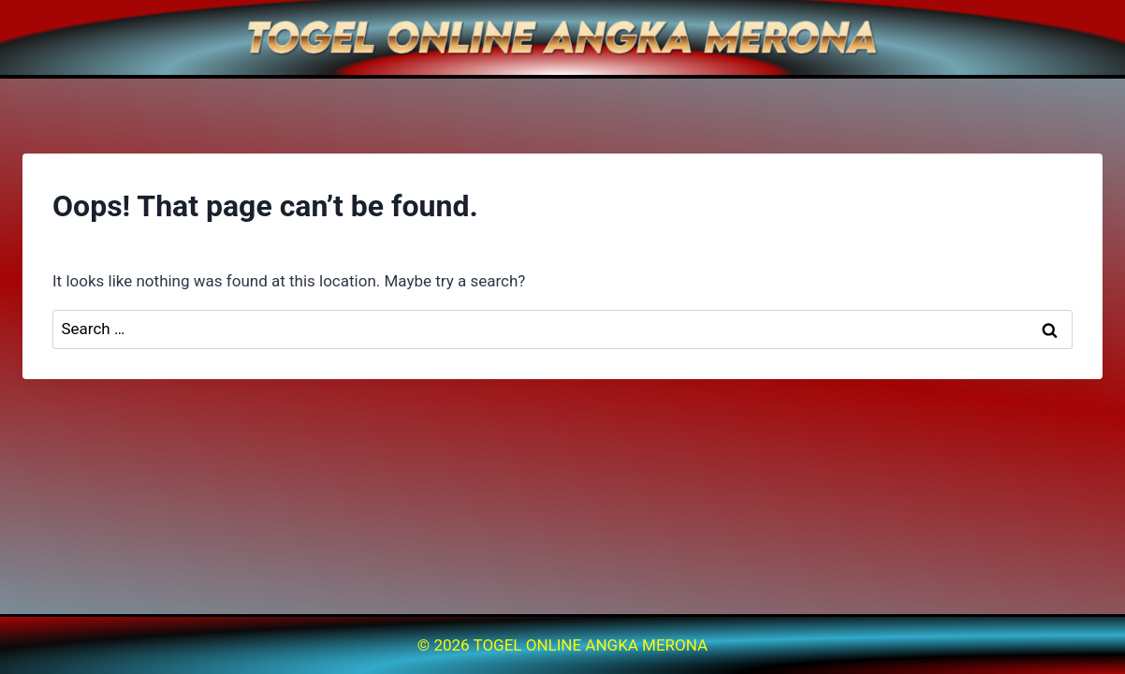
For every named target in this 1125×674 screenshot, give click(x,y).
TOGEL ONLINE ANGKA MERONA (591, 645)
